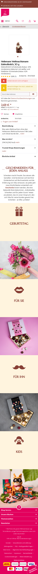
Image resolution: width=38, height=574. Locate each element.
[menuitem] (6, 21)
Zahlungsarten (8, 546)
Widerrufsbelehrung (26, 557)
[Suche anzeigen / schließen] (17, 21)
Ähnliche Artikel (8, 156)
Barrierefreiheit (27, 553)
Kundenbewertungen (25, 538)
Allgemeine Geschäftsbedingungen (23, 550)
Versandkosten (7, 531)
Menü (5, 20)
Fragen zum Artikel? (9, 121)
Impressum (17, 553)
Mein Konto (6, 550)
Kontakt (8, 543)
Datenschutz (8, 553)
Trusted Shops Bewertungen (13, 148)
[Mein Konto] (30, 21)
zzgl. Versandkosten (13, 109)
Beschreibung (7, 126)
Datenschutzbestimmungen (21, 98)
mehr (22, 134)
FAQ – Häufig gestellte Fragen (24, 546)
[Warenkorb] (35, 21)
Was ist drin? (7, 139)
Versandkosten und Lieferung (22, 543)
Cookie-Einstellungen (11, 557)
